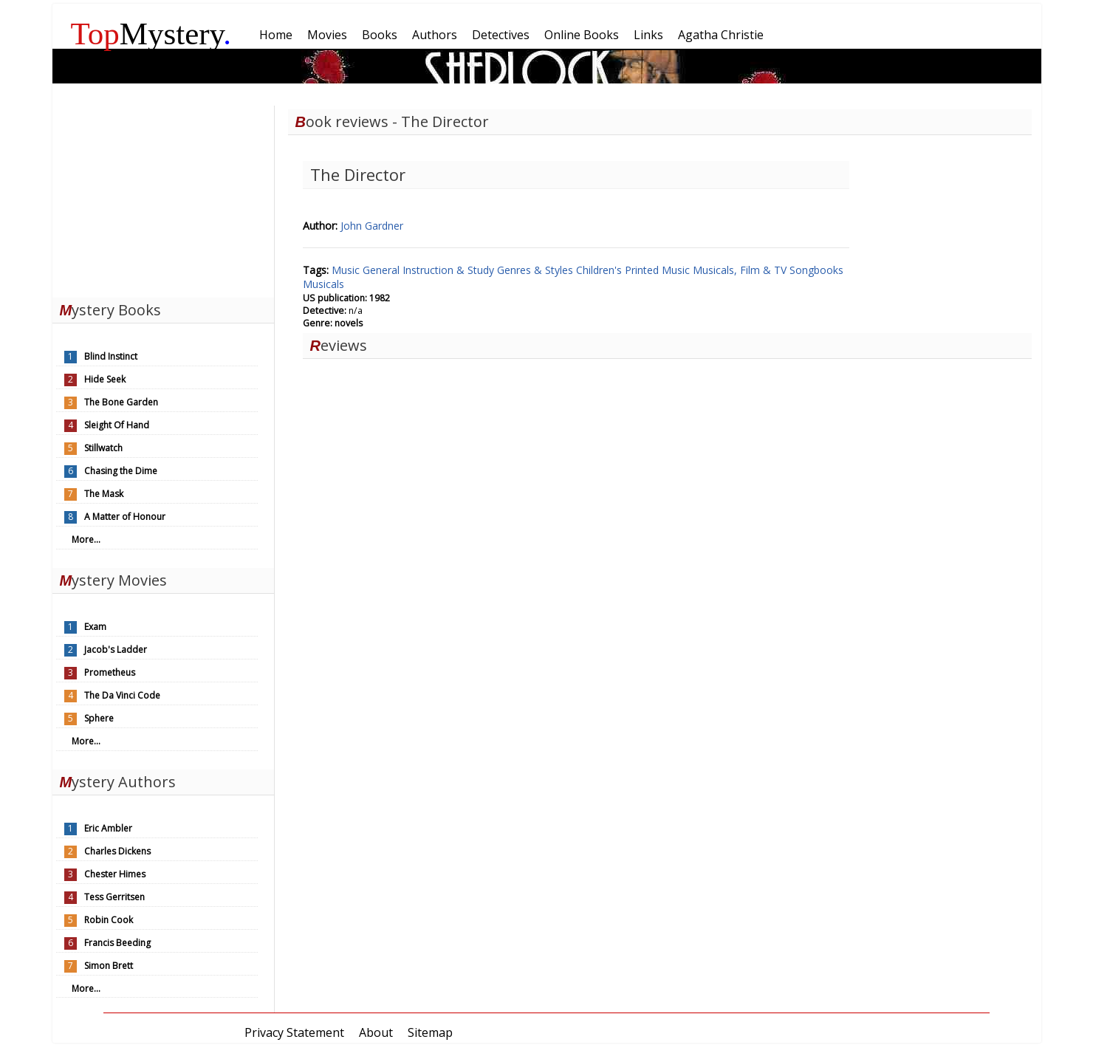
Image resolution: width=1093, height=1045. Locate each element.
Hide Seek (105, 379)
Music (347, 270)
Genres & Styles (536, 270)
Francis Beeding (117, 942)
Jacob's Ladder (115, 649)
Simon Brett (108, 965)
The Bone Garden (121, 402)
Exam (95, 626)
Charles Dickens (117, 851)
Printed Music (659, 270)
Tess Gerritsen (114, 897)
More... (86, 539)
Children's (600, 270)
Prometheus (109, 672)
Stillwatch (103, 448)
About (376, 1032)
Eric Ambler (108, 828)
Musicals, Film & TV (741, 270)
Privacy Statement (294, 1032)
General (382, 270)
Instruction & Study (449, 270)
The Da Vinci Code (122, 695)
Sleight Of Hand (116, 425)
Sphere (99, 718)
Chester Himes (114, 874)
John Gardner (371, 226)
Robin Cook (108, 920)
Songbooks (816, 270)
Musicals (323, 284)
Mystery (151, 33)
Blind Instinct (110, 356)
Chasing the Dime (120, 471)
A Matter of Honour (124, 516)
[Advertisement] (163, 198)
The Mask (103, 493)
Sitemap (430, 1032)
